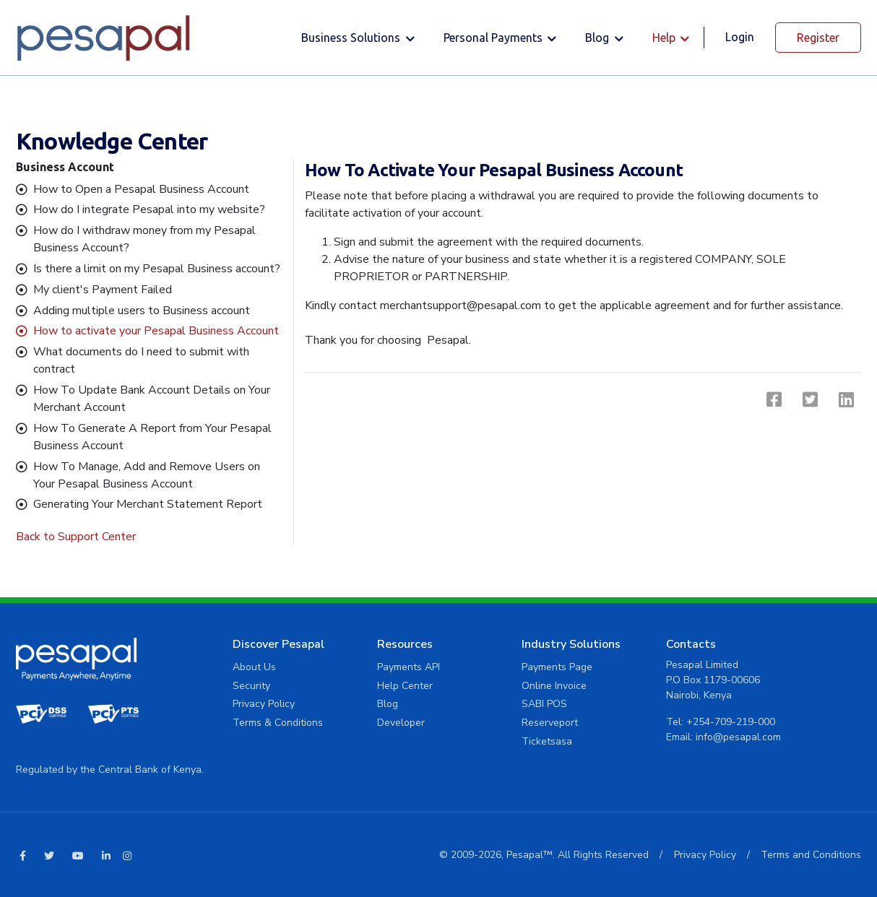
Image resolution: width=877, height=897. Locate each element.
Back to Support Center (76, 537)
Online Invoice (554, 686)
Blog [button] (598, 37)
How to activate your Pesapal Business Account (156, 331)
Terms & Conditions (278, 722)
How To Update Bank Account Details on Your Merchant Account (151, 398)
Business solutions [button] (352, 37)
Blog (387, 704)
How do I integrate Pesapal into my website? (149, 209)
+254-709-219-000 (730, 722)
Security (251, 686)
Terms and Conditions (811, 855)
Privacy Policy (264, 704)
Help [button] (665, 37)
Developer (401, 722)
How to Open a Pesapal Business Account (141, 189)
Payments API (408, 667)
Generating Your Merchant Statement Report (147, 504)
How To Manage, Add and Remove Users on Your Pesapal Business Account (146, 475)
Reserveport (550, 722)
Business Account (65, 166)
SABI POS (544, 704)
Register (818, 37)
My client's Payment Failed (102, 290)
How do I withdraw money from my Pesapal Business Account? (144, 239)
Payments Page (557, 667)
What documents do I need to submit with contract (141, 360)
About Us (254, 667)
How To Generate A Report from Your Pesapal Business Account (152, 437)
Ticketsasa (547, 741)
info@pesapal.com (738, 737)
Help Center (405, 686)
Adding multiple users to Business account (141, 310)
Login (739, 36)
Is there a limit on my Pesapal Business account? (156, 269)
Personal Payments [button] (494, 37)
